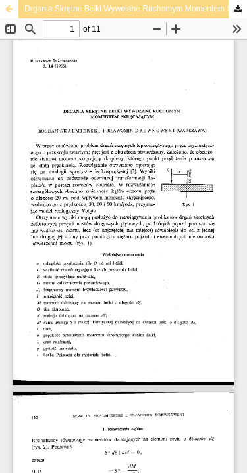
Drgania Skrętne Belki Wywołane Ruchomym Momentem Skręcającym (135, 8)
